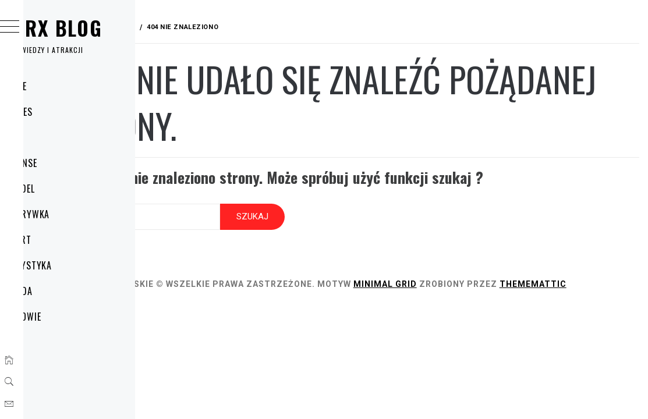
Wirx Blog (92, 27)
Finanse (60, 163)
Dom (53, 137)
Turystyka (68, 265)
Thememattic (216, 285)
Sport (57, 240)
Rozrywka (67, 214)
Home (55, 86)
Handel (59, 189)
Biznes (58, 112)
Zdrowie (62, 317)
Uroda (58, 291)
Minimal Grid (499, 273)
